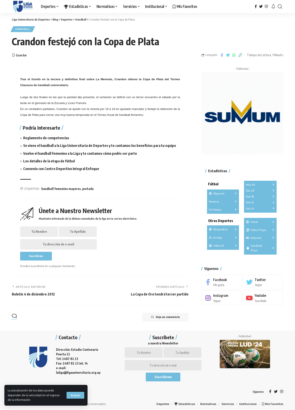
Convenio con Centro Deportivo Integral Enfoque (61, 169)
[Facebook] (256, 6)
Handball (22, 29)
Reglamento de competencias (46, 138)
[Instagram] (266, 6)
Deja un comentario (165, 317)
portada (88, 189)
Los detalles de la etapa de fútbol (49, 161)
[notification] (273, 6)
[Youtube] (263, 298)
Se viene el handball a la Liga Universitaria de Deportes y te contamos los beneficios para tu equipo (99, 146)
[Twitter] (261, 6)
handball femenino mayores (61, 189)
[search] (280, 6)
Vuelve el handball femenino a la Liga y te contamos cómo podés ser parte (80, 153)
